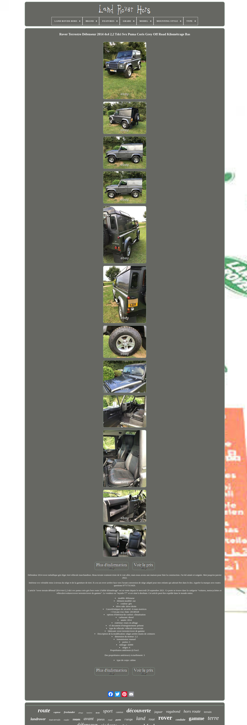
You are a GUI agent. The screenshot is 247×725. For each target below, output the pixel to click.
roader (66, 720)
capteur (57, 712)
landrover (38, 719)
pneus (101, 719)
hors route (192, 711)
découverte (139, 710)
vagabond (173, 711)
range (129, 719)
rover (165, 717)
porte (118, 719)
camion (119, 712)
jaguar (158, 712)
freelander (69, 712)
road (110, 719)
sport (108, 711)
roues (76, 719)
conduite (180, 719)
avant (89, 718)
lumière (89, 713)
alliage (80, 713)
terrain (207, 712)
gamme (196, 718)
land (140, 718)
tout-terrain (54, 719)
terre (213, 718)
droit (98, 713)
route (44, 710)
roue (152, 719)
